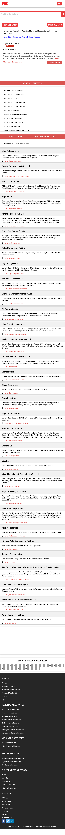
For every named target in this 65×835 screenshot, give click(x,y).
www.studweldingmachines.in (15, 536)
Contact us (5, 683)
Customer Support (8, 686)
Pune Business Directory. (32, 826)
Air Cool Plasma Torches (13, 90)
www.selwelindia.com (12, 258)
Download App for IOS (9, 693)
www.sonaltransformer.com (14, 191)
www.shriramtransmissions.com (16, 289)
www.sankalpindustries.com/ (15, 351)
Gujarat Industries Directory (11, 761)
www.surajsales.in (11, 367)
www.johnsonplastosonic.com (15, 595)
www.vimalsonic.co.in (12, 486)
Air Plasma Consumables (14, 94)
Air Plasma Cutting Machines (15, 102)
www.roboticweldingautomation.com (18, 579)
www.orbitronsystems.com (14, 304)
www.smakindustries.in (12, 62)
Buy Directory (6, 801)
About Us (5, 778)
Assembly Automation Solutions (16, 130)
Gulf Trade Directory (9, 743)
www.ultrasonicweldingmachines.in (17, 176)
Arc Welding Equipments (13, 122)
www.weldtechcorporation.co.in (16, 523)
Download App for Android (11, 690)
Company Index (7, 808)
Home (4, 775)
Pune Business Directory (10, 709)
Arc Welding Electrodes (13, 118)
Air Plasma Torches (11, 110)
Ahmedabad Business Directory (13, 733)
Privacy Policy (6, 781)
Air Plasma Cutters (11, 98)
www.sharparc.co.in (11, 393)
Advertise (5, 815)
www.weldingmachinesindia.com (16, 423)
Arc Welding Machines (12, 126)
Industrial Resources (9, 788)
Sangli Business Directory (10, 716)
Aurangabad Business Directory (13, 730)
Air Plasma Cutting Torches (14, 106)
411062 (10, 50)
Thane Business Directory (11, 713)
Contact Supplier (54, 62)
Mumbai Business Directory (11, 719)
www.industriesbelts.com (13, 441)
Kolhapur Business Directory (11, 726)
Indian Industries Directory (11, 746)
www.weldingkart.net (12, 456)
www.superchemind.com (13, 209)
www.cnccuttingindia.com (14, 319)
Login (3, 700)
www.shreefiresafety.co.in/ (14, 610)
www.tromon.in (10, 562)
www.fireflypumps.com (13, 243)
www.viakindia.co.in (11, 469)
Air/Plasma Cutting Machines (15, 114)
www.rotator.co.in (11, 623)
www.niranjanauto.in (12, 549)
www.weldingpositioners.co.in (15, 226)
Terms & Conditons (8, 785)
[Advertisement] (32, 640)
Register (5, 696)
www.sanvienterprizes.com (14, 380)
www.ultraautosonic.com (13, 161)
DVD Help (5, 798)
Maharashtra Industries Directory (16, 144)
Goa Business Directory (10, 765)
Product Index (6, 804)
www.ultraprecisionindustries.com (16, 334)
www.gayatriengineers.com (14, 273)
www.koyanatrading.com (13, 503)
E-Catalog (5, 811)
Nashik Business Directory (11, 723)
